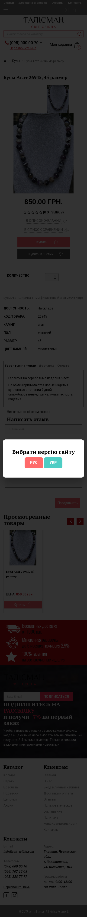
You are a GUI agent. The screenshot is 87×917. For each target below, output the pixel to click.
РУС (34, 462)
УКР (53, 462)
